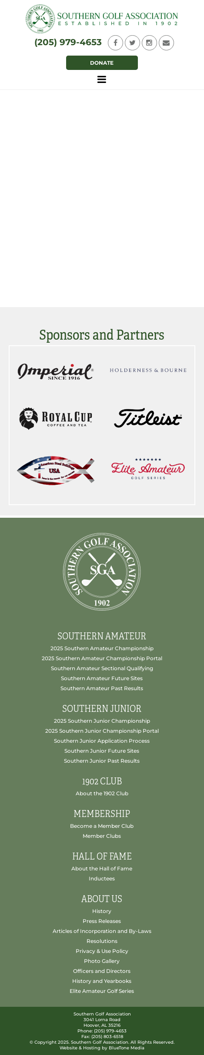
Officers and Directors (101, 971)
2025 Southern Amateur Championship (102, 648)
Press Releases (102, 921)
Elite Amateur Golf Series (102, 991)
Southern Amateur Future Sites (102, 678)
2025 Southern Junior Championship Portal (102, 731)
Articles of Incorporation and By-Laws (102, 931)
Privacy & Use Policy (102, 951)
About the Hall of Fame (101, 868)
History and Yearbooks (101, 981)
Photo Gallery (102, 961)
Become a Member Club (102, 826)
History (101, 911)
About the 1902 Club (102, 793)
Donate (102, 63)
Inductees (102, 878)
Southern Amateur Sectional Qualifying (102, 668)
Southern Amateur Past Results (101, 688)
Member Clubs (102, 836)
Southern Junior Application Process (102, 741)
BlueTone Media (126, 1048)
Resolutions (102, 941)
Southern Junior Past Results (102, 760)
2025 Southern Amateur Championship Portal (102, 658)
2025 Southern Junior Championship (102, 721)
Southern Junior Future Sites (101, 750)
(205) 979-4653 (68, 42)
